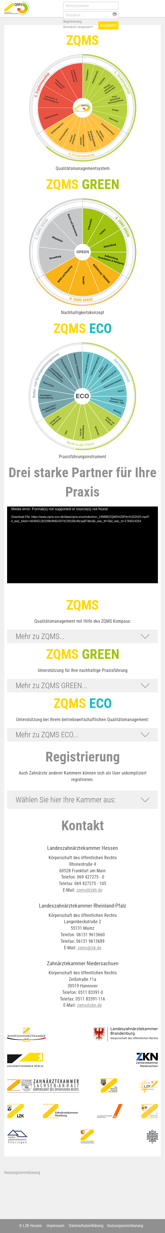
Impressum (55, 1225)
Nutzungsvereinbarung (22, 1172)
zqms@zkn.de (89, 1005)
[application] (82, 545)
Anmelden (108, 25)
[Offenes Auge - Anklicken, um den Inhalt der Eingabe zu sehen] (114, 14)
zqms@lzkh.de (89, 890)
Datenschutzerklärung (86, 1225)
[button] (82, 637)
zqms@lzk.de (89, 947)
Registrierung (72, 22)
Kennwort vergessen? (78, 27)
